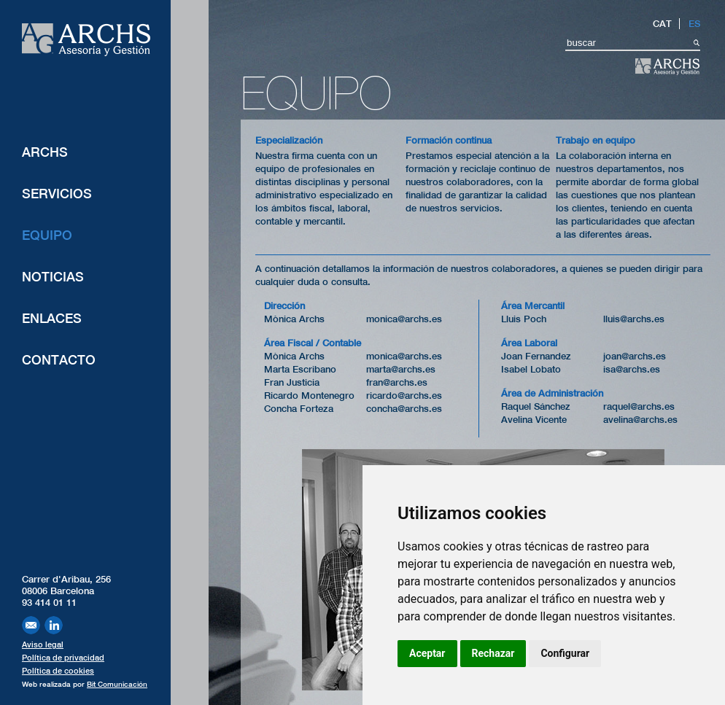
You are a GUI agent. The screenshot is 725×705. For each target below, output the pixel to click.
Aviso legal (42, 644)
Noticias (53, 276)
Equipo (47, 235)
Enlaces (52, 318)
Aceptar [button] (427, 653)
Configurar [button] (564, 653)
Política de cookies (58, 670)
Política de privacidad (63, 657)
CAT (662, 23)
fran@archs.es (396, 382)
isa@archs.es (631, 369)
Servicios (57, 193)
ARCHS (45, 152)
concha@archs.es (404, 408)
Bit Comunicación (117, 683)
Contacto (59, 359)
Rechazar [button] (493, 653)
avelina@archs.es (640, 419)
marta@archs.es (400, 369)
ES (694, 23)
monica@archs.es (404, 318)
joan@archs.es (634, 356)
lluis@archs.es (633, 318)
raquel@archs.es (639, 406)
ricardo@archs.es (404, 395)
